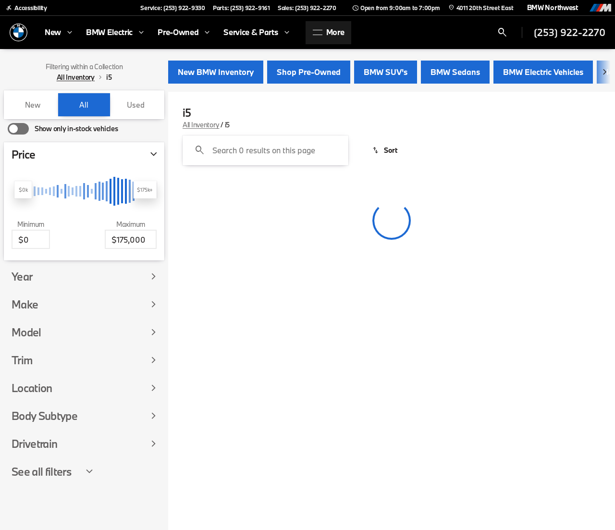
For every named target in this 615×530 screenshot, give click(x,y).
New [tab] (32, 105)
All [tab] (83, 105)
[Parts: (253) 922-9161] (241, 7)
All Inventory (201, 124)
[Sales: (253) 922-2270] (307, 7)
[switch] (63, 129)
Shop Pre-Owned (309, 72)
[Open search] (502, 32)
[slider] (23, 189)
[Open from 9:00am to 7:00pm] (396, 7)
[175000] (131, 239)
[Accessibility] (26, 7)
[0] (31, 239)
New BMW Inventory (216, 72)
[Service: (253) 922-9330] (172, 7)
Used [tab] (136, 105)
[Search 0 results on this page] (265, 150)
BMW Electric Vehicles (543, 72)
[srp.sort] (385, 150)
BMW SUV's (385, 72)
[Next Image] (604, 72)
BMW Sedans (455, 72)
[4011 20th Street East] (481, 7)
